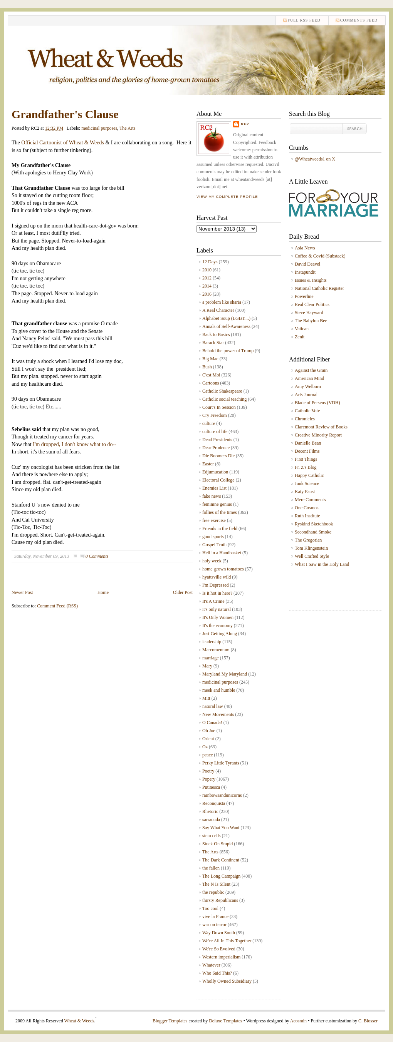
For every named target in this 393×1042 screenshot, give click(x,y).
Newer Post (22, 592)
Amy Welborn (308, 386)
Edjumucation (215, 472)
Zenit (299, 337)
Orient (208, 738)
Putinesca (211, 787)
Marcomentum (216, 649)
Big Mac (210, 358)
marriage (210, 658)
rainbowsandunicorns (222, 795)
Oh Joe (208, 730)
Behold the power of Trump (228, 350)
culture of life (214, 431)
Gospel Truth (214, 544)
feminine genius (217, 504)
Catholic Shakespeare (222, 391)
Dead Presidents (217, 439)
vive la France (215, 916)
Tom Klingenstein (311, 548)
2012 (207, 278)
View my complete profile (227, 197)
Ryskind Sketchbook (314, 524)
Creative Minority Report (318, 435)
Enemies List (214, 488)
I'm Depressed (215, 585)
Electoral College (218, 480)
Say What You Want (221, 827)
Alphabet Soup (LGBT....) (226, 318)
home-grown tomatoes (223, 569)
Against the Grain (311, 370)
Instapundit (305, 272)
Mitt (206, 698)
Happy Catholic (309, 475)
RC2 (245, 124)
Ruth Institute (307, 515)
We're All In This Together (226, 940)
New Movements (218, 714)
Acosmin (298, 1021)
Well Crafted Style (312, 556)
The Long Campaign (221, 876)
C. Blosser (368, 1021)
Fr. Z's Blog (306, 467)
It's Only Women (217, 617)
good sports (213, 536)
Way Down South (218, 932)
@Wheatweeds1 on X (315, 159)
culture (208, 423)
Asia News (305, 248)
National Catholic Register (319, 288)
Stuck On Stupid (217, 843)
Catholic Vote (307, 410)
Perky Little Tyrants (220, 763)
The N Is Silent (216, 884)
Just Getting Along (219, 633)
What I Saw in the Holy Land (322, 564)
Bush (207, 367)
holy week (212, 561)
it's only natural (216, 609)
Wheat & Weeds (79, 1021)
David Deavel (307, 264)
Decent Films (307, 451)
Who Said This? (217, 973)
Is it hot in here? (217, 593)
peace (207, 755)
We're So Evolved (218, 949)
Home (103, 592)
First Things (306, 459)
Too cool (210, 908)
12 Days (210, 261)
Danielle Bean (308, 443)
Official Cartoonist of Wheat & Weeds (62, 143)
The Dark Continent (220, 860)
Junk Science (307, 483)
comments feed (359, 20)
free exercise (214, 520)
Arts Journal (306, 394)
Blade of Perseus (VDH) (317, 402)
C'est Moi (211, 375)
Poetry (208, 771)
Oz (205, 746)
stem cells (211, 835)
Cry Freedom (214, 415)
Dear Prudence (216, 447)
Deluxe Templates (225, 1021)
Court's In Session (219, 407)
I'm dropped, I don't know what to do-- (74, 444)
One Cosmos (307, 507)
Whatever (211, 965)
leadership (211, 641)
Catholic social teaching (224, 399)
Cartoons (210, 383)
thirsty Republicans (220, 900)
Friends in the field (219, 528)
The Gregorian (308, 540)
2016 (207, 294)
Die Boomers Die (218, 455)
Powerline (304, 296)
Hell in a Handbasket (221, 552)
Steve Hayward (309, 312)
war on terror (214, 924)
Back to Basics (216, 334)
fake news (211, 496)
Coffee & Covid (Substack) (320, 256)
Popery (208, 779)
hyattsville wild (216, 577)
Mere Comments (310, 499)
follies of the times (219, 512)
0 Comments (97, 556)
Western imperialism (221, 957)
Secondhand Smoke (313, 532)
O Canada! (212, 722)
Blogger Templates (170, 1021)
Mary (207, 666)
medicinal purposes (99, 128)
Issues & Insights (311, 280)
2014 (207, 286)
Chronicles (305, 418)
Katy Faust (305, 491)
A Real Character (218, 310)
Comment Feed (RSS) (57, 606)
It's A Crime (213, 601)
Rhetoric (210, 811)
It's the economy (217, 625)
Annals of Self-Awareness (226, 326)
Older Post (183, 592)
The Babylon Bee (311, 320)
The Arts (127, 128)
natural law (212, 706)
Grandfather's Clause (65, 114)
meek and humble (218, 690)
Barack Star (213, 342)
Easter (208, 464)
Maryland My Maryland (224, 674)
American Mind (309, 378)
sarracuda (211, 819)
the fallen (211, 868)
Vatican (302, 328)
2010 (207, 270)
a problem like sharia (221, 302)
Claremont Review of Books (321, 427)
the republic (213, 892)
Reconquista (213, 803)
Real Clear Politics (312, 304)
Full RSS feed (303, 20)
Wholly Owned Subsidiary (227, 981)
